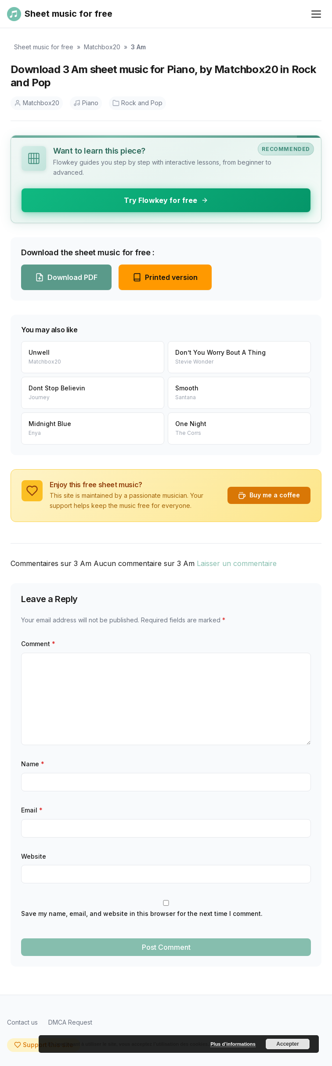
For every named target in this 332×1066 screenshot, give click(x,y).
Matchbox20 (102, 47)
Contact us (22, 1022)
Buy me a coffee (269, 495)
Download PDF (66, 277)
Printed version (165, 277)
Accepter (287, 1044)
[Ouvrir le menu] (316, 14)
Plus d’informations (233, 1044)
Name (32, 764)
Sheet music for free (43, 47)
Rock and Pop (137, 103)
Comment (38, 643)
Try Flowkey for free (166, 200)
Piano (85, 103)
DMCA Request (70, 1022)
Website (33, 856)
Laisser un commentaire (237, 563)
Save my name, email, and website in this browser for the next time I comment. (142, 913)
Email (32, 810)
